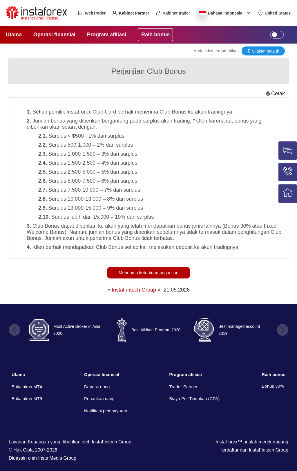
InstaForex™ (228, 441)
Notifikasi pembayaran (105, 410)
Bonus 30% (273, 386)
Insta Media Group (57, 458)
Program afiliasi (185, 374)
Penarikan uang (99, 398)
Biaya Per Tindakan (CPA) (194, 398)
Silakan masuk (265, 51)
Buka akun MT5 (27, 398)
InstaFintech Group (134, 290)
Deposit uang (97, 386)
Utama (18, 374)
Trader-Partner (183, 386)
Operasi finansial (101, 374)
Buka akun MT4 (27, 386)
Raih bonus (273, 374)
